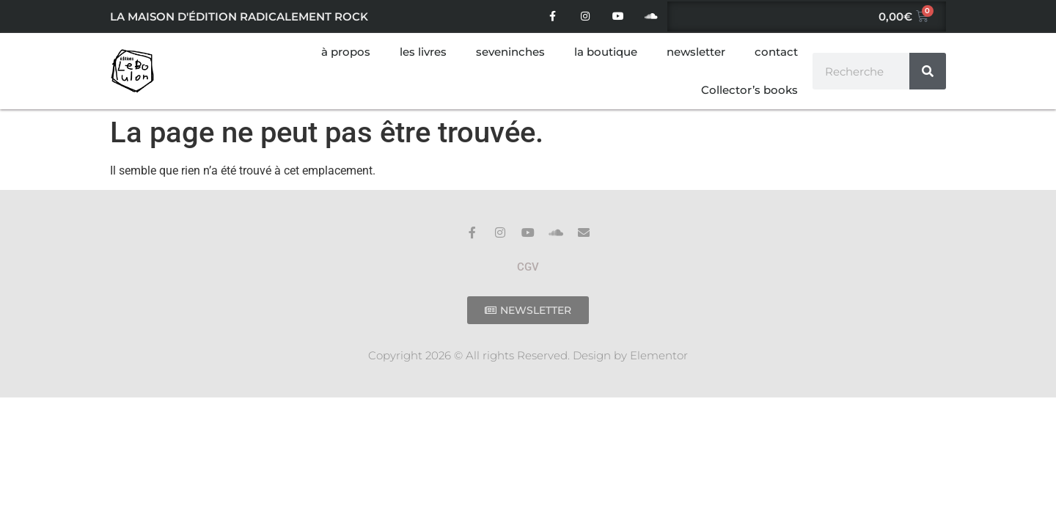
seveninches (510, 52)
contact (776, 52)
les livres (423, 52)
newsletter (696, 52)
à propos (345, 52)
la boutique (605, 52)
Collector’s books (749, 90)
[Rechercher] (927, 71)
